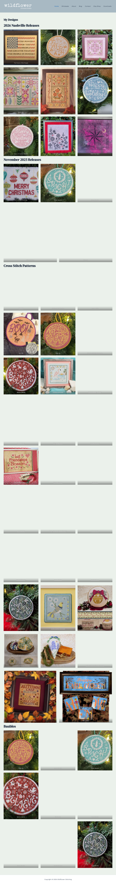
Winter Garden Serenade (58, 628)
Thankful (21, 308)
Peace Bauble (58, 580)
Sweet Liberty (21, 443)
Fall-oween (86, 720)
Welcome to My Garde (94, 392)
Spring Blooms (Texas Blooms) (58, 531)
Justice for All (21, 531)
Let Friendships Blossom (21, 482)
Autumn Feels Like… (30, 720)
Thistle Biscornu (58, 482)
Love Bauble (95, 531)
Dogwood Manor (58, 443)
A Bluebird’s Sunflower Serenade (95, 665)
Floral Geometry (95, 443)
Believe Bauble (21, 392)
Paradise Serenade (58, 392)
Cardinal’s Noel (95, 580)
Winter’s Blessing (21, 580)
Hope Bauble (21, 628)
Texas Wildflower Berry (58, 665)
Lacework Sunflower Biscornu (21, 665)
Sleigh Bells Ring (95, 628)
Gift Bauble (95, 482)
